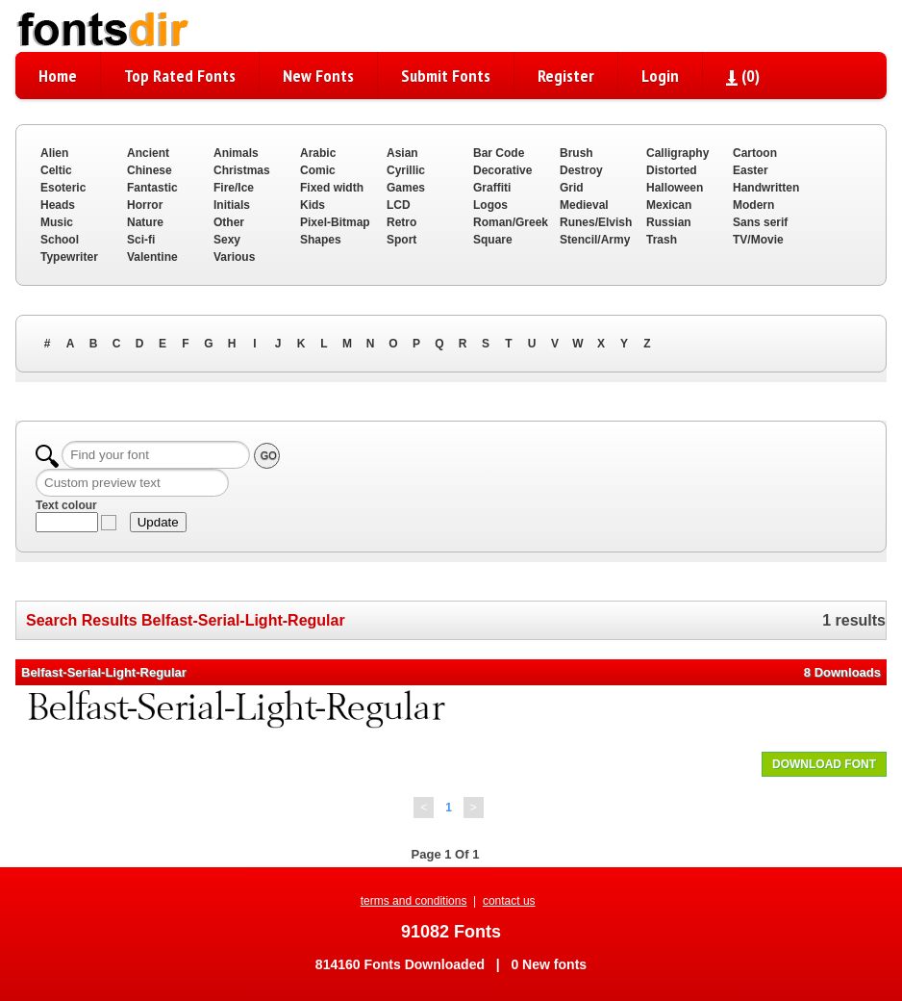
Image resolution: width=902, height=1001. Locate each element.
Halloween (674, 187)
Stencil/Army (595, 239)
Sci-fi (141, 239)
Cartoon (755, 153)
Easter (750, 170)
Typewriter (69, 257)
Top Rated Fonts (180, 75)
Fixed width (331, 187)
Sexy (226, 239)
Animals (236, 153)
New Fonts (318, 75)
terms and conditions (414, 901)
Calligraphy (677, 153)
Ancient (148, 153)
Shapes (320, 239)
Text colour (66, 505)
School (59, 239)
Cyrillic (406, 170)
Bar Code (498, 153)
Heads (57, 205)
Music (56, 222)
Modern (753, 205)
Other (228, 222)
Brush (576, 153)
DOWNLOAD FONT (824, 764)
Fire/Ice (233, 187)
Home (57, 75)
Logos (490, 205)
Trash (661, 239)
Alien (54, 153)
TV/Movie (758, 239)
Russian (668, 222)
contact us (509, 901)
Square (493, 239)
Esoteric (63, 187)
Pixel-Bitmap (335, 222)
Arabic (318, 153)
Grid (572, 187)
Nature (145, 222)
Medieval (584, 205)
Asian (402, 153)
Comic (318, 170)
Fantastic (152, 187)
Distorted (671, 170)
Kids (312, 205)
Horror (145, 205)
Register (566, 75)
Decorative (502, 170)
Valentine (152, 257)
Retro (401, 222)
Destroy (581, 170)
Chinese (149, 170)
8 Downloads (842, 672)
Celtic (56, 170)
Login (660, 75)
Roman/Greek (510, 222)
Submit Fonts (445, 75)
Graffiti (492, 187)
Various (234, 257)
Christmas (241, 170)
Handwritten (766, 187)
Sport (401, 239)
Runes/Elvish (596, 222)
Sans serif (760, 222)
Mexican (668, 205)
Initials (231, 205)
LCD (399, 205)
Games (406, 187)
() (743, 75)
